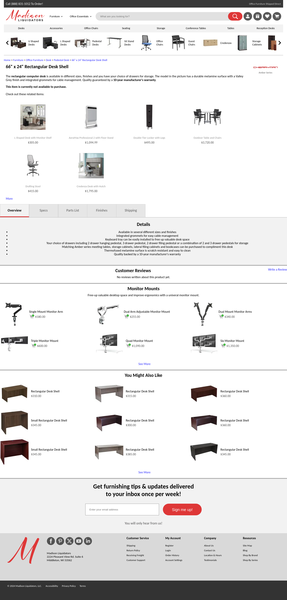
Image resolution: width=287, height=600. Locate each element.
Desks (21, 28)
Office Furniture (34, 60)
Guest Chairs (191, 43)
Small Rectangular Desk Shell (49, 420)
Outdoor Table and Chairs (207, 137)
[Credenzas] (210, 49)
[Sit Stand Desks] (114, 49)
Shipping (131, 210)
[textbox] (122, 509)
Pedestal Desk (61, 60)
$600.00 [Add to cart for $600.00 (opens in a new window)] (39, 346)
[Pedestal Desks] (82, 49)
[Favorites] (267, 19)
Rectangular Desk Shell (45, 391)
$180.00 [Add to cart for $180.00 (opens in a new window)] (37, 316)
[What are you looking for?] (164, 16)
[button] (235, 16)
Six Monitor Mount (232, 341)
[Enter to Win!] (257, 19)
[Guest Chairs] (178, 49)
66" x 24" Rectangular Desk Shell (89, 60)
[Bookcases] (274, 49)
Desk (48, 60)
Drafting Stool (33, 186)
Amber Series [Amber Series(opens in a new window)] (265, 72)
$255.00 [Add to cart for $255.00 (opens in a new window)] (132, 316)
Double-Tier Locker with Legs (149, 137)
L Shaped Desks (65, 43)
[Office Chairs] (146, 49)
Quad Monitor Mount (139, 341)
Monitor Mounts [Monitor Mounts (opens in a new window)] (144, 288)
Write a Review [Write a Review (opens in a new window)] (277, 269)
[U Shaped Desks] (18, 49)
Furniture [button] (56, 17)
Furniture (18, 60)
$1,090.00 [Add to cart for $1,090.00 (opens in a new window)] (135, 346)
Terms (83, 585)
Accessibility (52, 585)
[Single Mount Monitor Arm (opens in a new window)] (13, 327)
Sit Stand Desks (129, 43)
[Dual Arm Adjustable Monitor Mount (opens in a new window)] (108, 327)
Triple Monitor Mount (44, 341)
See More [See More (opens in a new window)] (144, 364)
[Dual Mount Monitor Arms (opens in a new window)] (203, 327)
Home (7, 60)
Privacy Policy (69, 585)
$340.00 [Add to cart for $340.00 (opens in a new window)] (227, 316)
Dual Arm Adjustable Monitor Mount (147, 311)
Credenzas (226, 43)
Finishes (101, 210)
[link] (277, 16)
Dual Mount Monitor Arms (235, 311)
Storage (161, 28)
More (9, 198)
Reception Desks (266, 28)
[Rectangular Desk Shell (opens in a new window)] (14, 403)
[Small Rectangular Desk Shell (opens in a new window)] (14, 434)
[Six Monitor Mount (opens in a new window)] (204, 352)
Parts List (72, 210)
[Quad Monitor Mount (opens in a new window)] (109, 352)
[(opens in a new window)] (265, 67)
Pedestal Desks (97, 43)
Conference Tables (196, 28)
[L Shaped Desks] (50, 49)
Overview (14, 210)
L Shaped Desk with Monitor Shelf (33, 137)
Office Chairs (91, 28)
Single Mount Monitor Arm (46, 311)
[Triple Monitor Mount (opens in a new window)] (14, 351)
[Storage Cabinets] (242, 49)
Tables (230, 28)
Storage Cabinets (257, 43)
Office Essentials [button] (81, 17)
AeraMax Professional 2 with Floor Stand (91, 137)
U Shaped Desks (33, 43)
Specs (44, 210)
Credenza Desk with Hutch (91, 186)
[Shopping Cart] (277, 16)
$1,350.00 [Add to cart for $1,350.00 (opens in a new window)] (229, 346)
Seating (126, 28)
